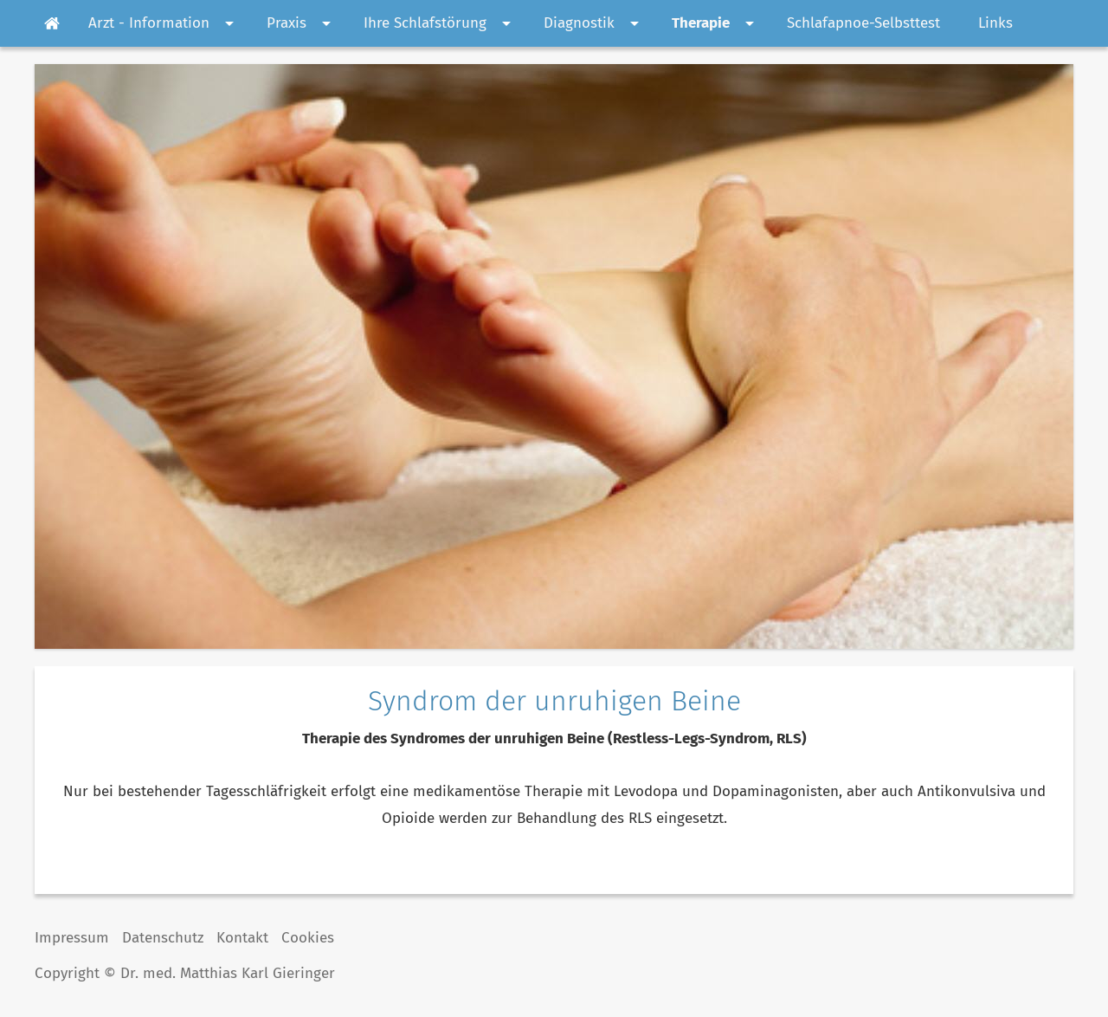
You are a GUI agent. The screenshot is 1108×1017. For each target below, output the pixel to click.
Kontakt (242, 938)
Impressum (72, 938)
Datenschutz (162, 938)
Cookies (307, 938)
